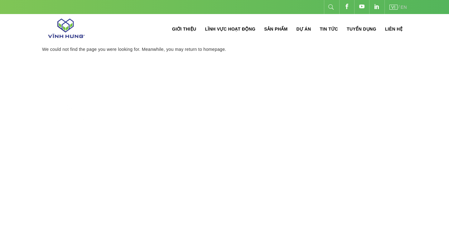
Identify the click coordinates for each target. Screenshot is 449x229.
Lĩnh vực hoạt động (230, 29)
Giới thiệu (184, 29)
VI (393, 7)
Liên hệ (394, 29)
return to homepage (205, 49)
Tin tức (329, 29)
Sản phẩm (275, 29)
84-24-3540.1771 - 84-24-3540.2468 (170, 131)
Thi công (273, 120)
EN (404, 7)
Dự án (303, 29)
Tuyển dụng (361, 29)
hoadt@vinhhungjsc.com (185, 159)
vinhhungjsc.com (387, 128)
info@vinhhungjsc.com (145, 149)
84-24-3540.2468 (134, 140)
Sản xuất (273, 111)
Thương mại (277, 129)
